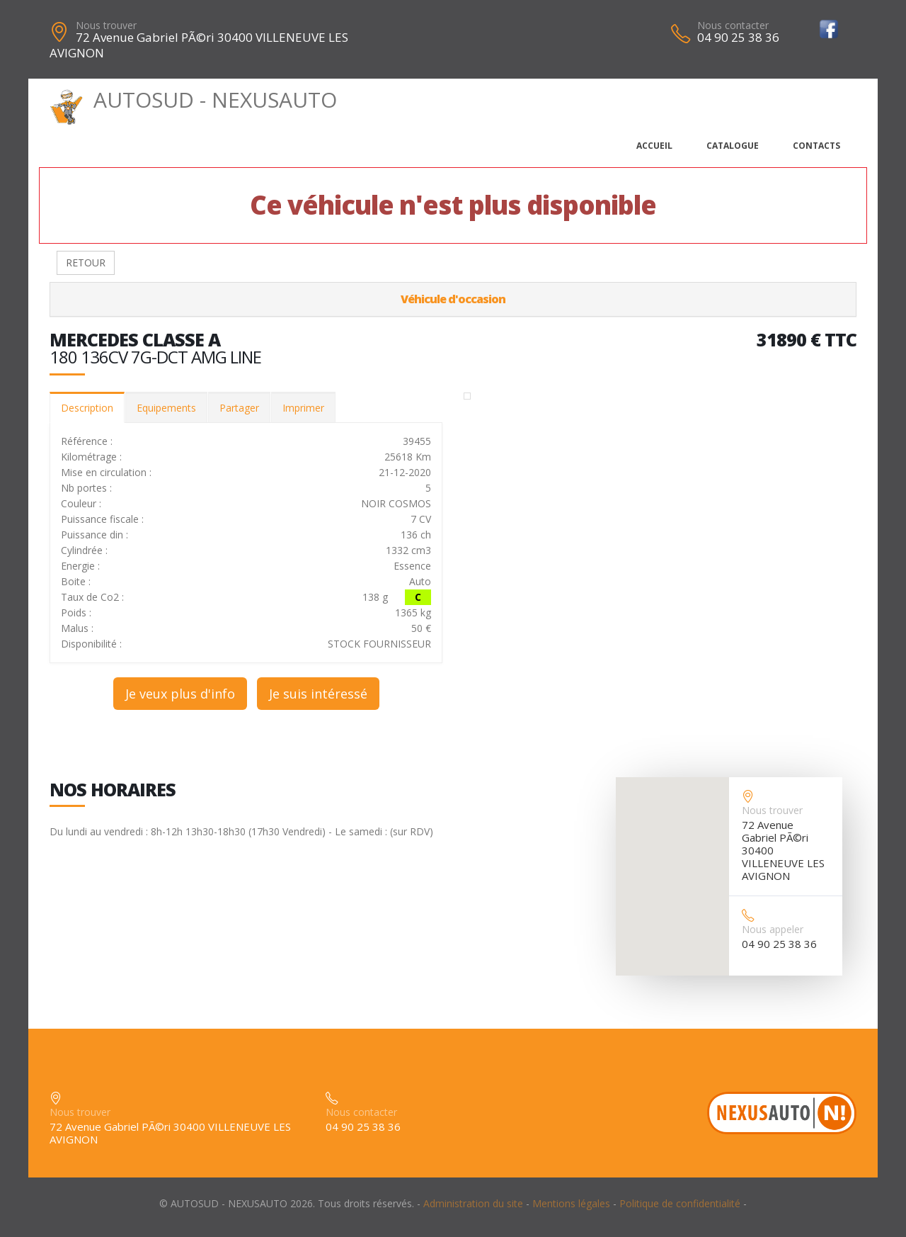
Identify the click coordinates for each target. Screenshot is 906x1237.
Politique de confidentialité (679, 1203)
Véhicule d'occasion (453, 299)
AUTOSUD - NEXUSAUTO (193, 99)
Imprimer (303, 407)
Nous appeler (772, 929)
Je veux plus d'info (180, 693)
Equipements (166, 407)
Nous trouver (106, 25)
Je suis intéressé (318, 693)
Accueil (654, 146)
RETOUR (85, 262)
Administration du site (473, 1203)
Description (87, 407)
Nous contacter (733, 25)
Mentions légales (571, 1203)
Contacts (816, 146)
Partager (239, 407)
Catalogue (732, 146)
